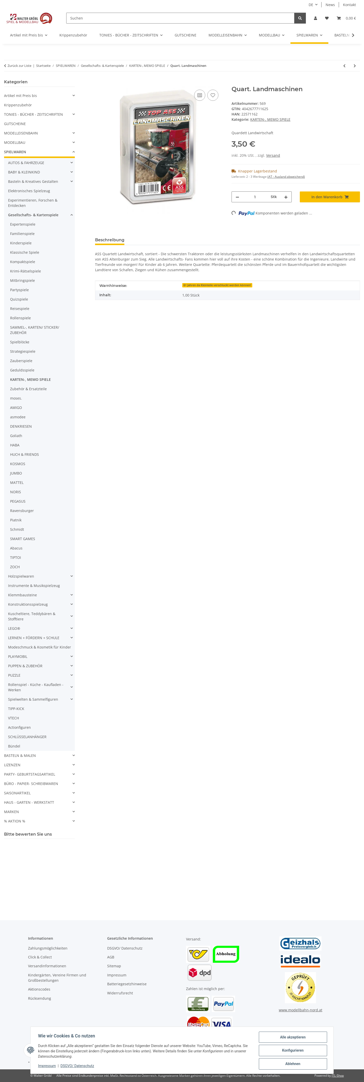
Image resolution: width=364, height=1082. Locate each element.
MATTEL (17, 482)
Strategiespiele (22, 351)
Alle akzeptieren (292, 1038)
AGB (110, 957)
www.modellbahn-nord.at (300, 1010)
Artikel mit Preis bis (20, 95)
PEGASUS (18, 501)
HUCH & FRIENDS (24, 454)
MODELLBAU (14, 142)
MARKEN (11, 811)
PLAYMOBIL (17, 656)
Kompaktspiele (22, 261)
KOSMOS (17, 463)
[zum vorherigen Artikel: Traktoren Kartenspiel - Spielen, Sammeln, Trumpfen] (344, 65)
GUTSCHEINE (15, 123)
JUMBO (16, 473)
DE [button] (311, 4)
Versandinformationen (47, 965)
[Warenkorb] (346, 18)
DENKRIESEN (21, 426)
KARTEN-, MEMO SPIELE (270, 119)
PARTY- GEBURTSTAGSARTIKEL (29, 774)
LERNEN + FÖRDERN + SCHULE (33, 637)
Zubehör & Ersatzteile (28, 388)
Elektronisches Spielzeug (29, 190)
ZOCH (15, 566)
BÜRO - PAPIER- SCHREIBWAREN (31, 783)
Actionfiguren (19, 727)
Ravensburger (22, 510)
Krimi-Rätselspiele (25, 271)
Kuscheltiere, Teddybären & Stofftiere (31, 616)
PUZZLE (14, 675)
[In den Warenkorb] (99, 83)
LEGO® (14, 628)
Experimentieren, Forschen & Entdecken (32, 203)
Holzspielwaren (21, 576)
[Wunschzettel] (327, 18)
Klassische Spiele (24, 252)
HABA (14, 445)
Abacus (16, 548)
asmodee (18, 417)
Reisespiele (19, 308)
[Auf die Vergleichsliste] (199, 95)
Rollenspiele (20, 318)
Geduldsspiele (22, 370)
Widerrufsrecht (120, 993)
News (330, 4)
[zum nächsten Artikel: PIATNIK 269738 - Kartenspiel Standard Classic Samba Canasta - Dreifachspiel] (355, 65)
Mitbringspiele (22, 280)
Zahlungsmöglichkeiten (47, 948)
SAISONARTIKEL (17, 793)
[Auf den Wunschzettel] (212, 95)
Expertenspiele (22, 224)
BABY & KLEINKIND (24, 172)
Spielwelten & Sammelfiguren (33, 699)
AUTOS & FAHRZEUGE (26, 162)
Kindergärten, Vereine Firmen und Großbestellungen (57, 978)
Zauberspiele (21, 360)
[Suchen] (180, 18)
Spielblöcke (19, 342)
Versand (273, 155)
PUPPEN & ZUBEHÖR (25, 665)
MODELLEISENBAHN (21, 133)
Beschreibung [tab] (109, 240)
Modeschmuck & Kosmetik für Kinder (39, 647)
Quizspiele (19, 299)
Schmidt (17, 529)
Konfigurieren (292, 1051)
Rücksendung (39, 998)
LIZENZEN (12, 764)
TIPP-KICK (16, 708)
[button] (315, 18)
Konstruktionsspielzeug (28, 604)
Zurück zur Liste (19, 65)
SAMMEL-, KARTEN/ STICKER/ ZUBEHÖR (34, 330)
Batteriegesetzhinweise (127, 983)
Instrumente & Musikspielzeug (34, 585)
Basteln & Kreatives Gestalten (33, 181)
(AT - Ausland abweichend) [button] (286, 176)
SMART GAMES (22, 538)
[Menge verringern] (237, 197)
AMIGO (16, 407)
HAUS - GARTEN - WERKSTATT (29, 802)
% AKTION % (14, 821)
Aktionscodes (39, 989)
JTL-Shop (338, 1075)
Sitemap (114, 965)
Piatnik (15, 520)
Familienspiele (22, 233)
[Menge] (255, 197)
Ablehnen (292, 1064)
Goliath (16, 435)
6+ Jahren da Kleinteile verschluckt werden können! (217, 285)
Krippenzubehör (18, 105)
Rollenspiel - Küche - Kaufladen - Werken (35, 687)
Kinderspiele (21, 243)
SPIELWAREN (15, 151)
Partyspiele (19, 289)
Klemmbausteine (22, 595)
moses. (16, 398)
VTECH (13, 718)
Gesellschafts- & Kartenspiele (33, 214)
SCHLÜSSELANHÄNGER (27, 736)
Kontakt (349, 4)
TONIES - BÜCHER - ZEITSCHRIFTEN (33, 114)
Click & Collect (40, 957)
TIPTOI (15, 557)
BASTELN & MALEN (20, 755)
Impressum (47, 1066)
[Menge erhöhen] (285, 197)
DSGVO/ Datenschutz (78, 1066)
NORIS (15, 491)
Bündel (14, 746)
